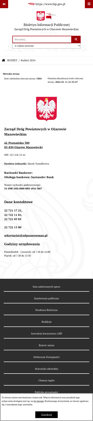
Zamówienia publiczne (46, 298)
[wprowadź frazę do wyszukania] (42, 39)
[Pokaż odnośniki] (4, 4)
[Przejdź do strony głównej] (46, 21)
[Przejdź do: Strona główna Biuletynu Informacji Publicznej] (3, 60)
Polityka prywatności (46, 392)
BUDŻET (12, 60)
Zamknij (46, 415)
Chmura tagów (46, 380)
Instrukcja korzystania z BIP (46, 333)
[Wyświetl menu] (89, 4)
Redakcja (47, 321)
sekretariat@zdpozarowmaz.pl (25, 235)
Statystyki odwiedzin (46, 368)
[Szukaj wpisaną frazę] (76, 39)
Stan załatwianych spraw (46, 286)
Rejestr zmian (46, 345)
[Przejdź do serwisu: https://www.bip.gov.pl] (46, 4)
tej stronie (39, 401)
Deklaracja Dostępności (46, 357)
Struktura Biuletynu (46, 310)
